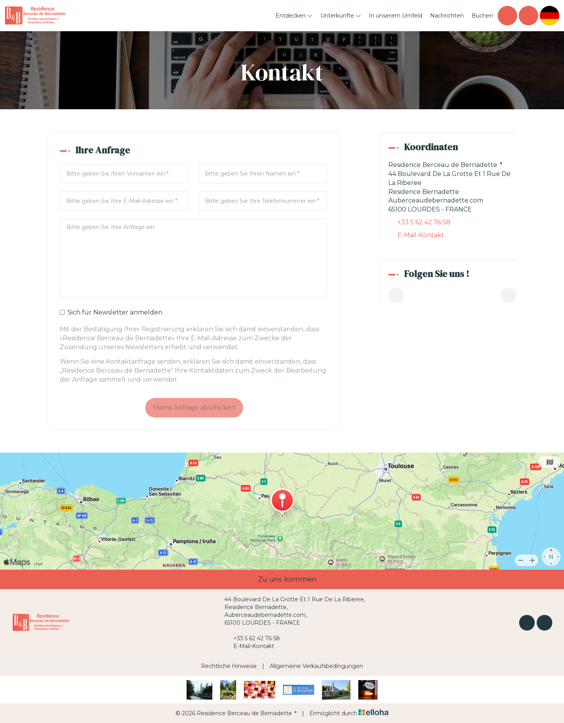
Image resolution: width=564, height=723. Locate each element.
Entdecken (294, 15)
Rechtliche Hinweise (229, 666)
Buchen (482, 15)
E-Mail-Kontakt (420, 235)
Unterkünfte (340, 15)
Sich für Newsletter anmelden (111, 312)
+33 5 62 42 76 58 (252, 638)
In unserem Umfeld (395, 15)
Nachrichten (447, 15)
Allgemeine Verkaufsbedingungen (316, 666)
